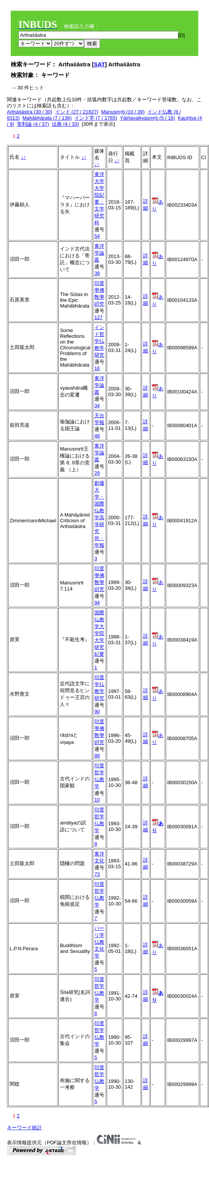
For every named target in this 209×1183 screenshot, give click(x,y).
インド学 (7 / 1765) (95, 118)
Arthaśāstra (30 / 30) (30, 112)
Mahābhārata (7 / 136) (47, 118)
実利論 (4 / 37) (33, 124)
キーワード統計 (24, 1127)
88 (97, 756)
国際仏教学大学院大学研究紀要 (99, 633)
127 (98, 317)
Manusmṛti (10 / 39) (123, 112)
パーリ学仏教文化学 (99, 942)
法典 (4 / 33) (65, 124)
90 (97, 711)
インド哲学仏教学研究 (99, 341)
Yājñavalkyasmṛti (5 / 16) (147, 118)
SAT (99, 64)
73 (97, 874)
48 (97, 436)
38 (97, 273)
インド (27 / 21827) (77, 112)
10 (97, 800)
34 (97, 405)
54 (97, 236)
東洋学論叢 (99, 253)
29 (97, 473)
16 (97, 368)
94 (97, 602)
